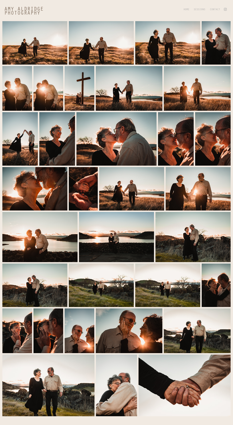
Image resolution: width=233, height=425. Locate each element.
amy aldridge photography (25, 10)
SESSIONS (199, 9)
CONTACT (215, 9)
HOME (186, 9)
